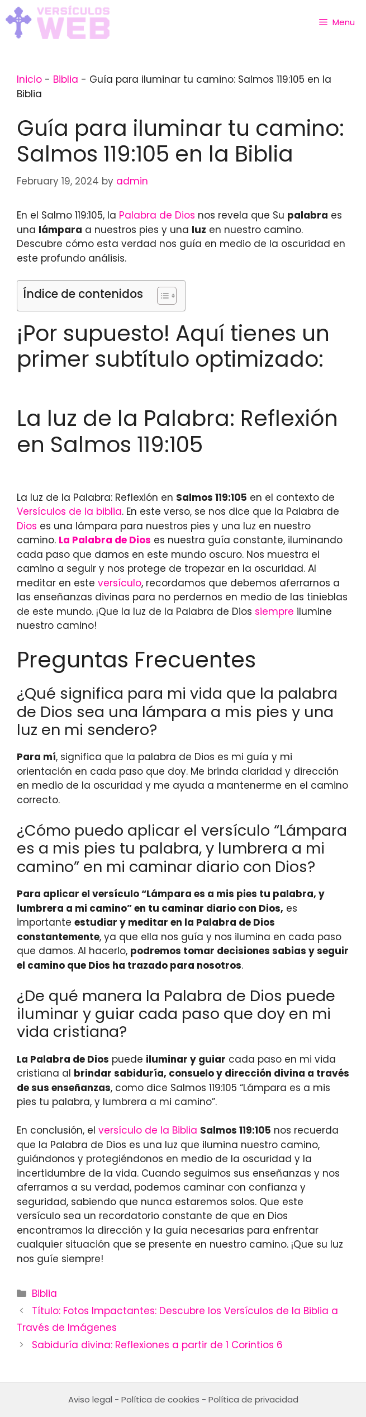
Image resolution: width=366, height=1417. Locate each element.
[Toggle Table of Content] (161, 295)
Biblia (65, 79)
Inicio (29, 79)
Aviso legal (90, 1399)
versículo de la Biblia (147, 1130)
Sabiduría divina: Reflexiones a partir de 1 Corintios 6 (157, 1345)
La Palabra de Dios (105, 540)
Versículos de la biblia (69, 511)
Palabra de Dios (157, 215)
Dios (27, 526)
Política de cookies (160, 1399)
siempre (274, 611)
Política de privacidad (253, 1399)
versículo (119, 583)
